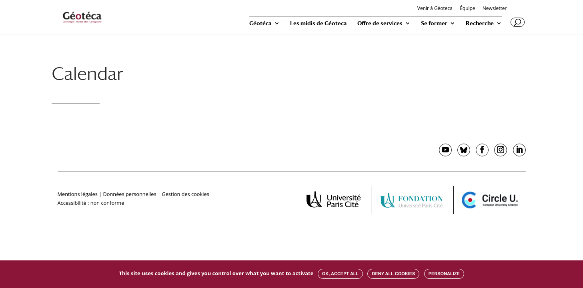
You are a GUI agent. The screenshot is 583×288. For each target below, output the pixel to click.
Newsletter (495, 9)
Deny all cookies (393, 273)
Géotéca (260, 23)
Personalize (444, 273)
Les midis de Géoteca (318, 23)
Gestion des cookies (185, 194)
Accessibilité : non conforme (91, 202)
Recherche (480, 23)
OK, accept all (340, 273)
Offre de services (380, 23)
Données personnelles (129, 194)
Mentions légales (78, 194)
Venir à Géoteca (435, 9)
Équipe (467, 9)
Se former (434, 23)
